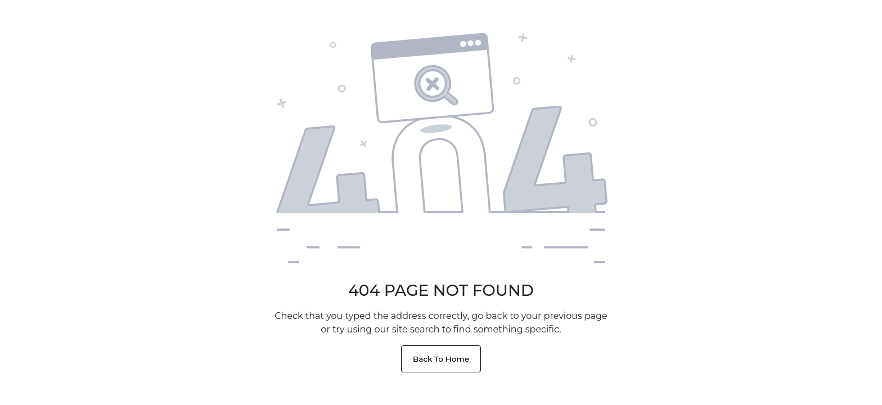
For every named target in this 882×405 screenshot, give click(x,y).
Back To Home (441, 358)
